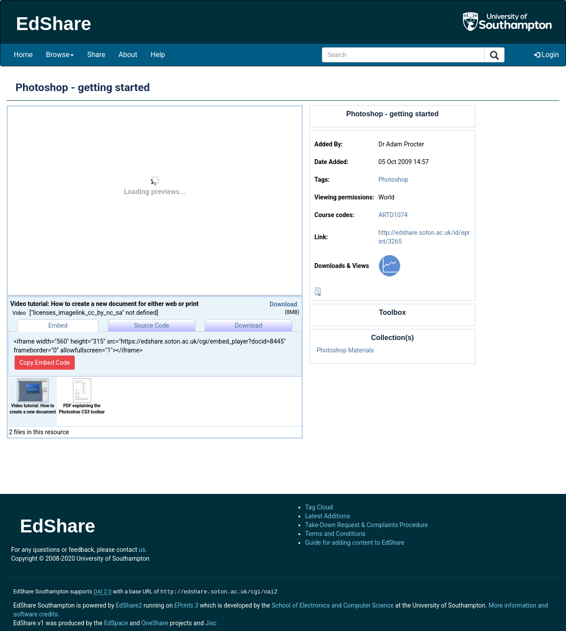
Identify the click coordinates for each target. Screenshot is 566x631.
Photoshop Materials (345, 350)
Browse (60, 54)
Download (283, 304)
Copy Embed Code (44, 362)
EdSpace (116, 622)
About (128, 54)
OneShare (155, 622)
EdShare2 (129, 604)
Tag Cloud (319, 507)
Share (96, 54)
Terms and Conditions (335, 533)
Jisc (211, 622)
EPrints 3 (186, 604)
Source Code (151, 325)
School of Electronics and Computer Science (333, 604)
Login (546, 54)
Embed (57, 325)
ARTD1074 (393, 214)
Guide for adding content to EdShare (355, 542)
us (142, 549)
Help (158, 54)
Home (23, 54)
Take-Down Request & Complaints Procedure (366, 524)
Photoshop (394, 179)
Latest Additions (327, 516)
